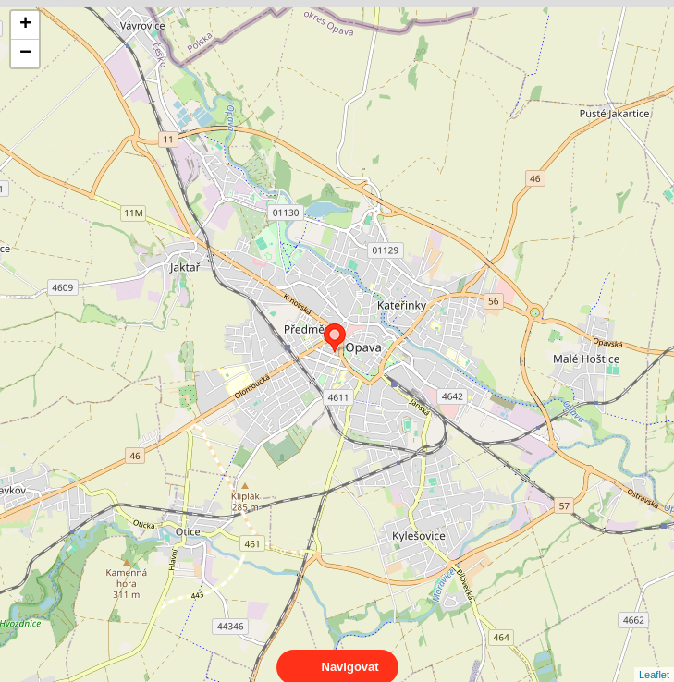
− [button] (25, 53)
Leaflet (654, 658)
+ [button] (25, 25)
